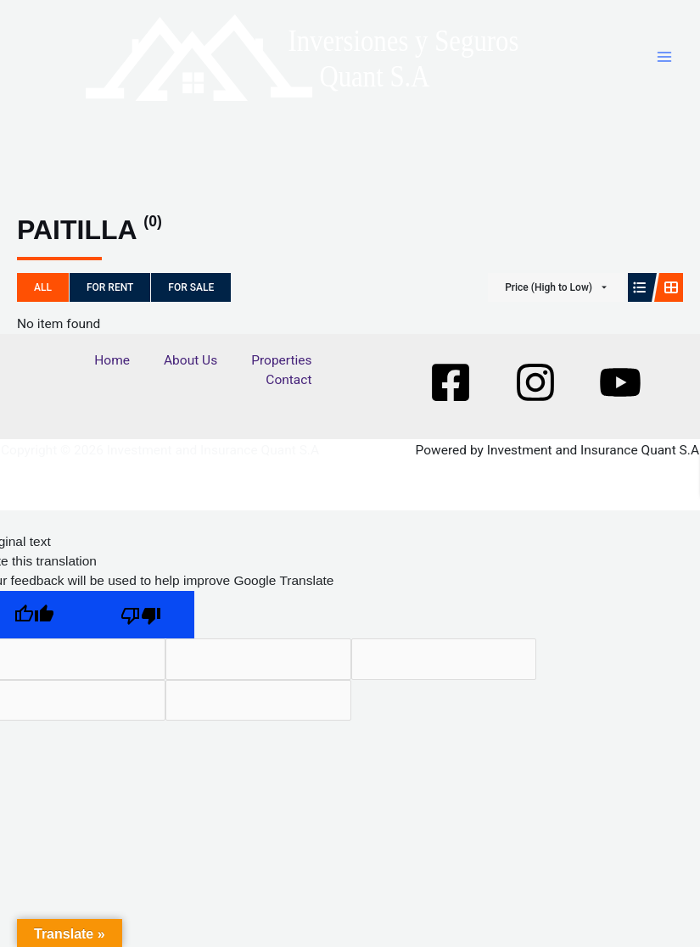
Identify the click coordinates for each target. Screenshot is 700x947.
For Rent (110, 299)
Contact (288, 392)
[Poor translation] (140, 627)
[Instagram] (535, 394)
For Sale (191, 299)
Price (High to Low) (548, 299)
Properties (281, 372)
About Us (190, 372)
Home (112, 372)
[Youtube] (620, 394)
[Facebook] (450, 394)
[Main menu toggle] (665, 63)
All (43, 299)
